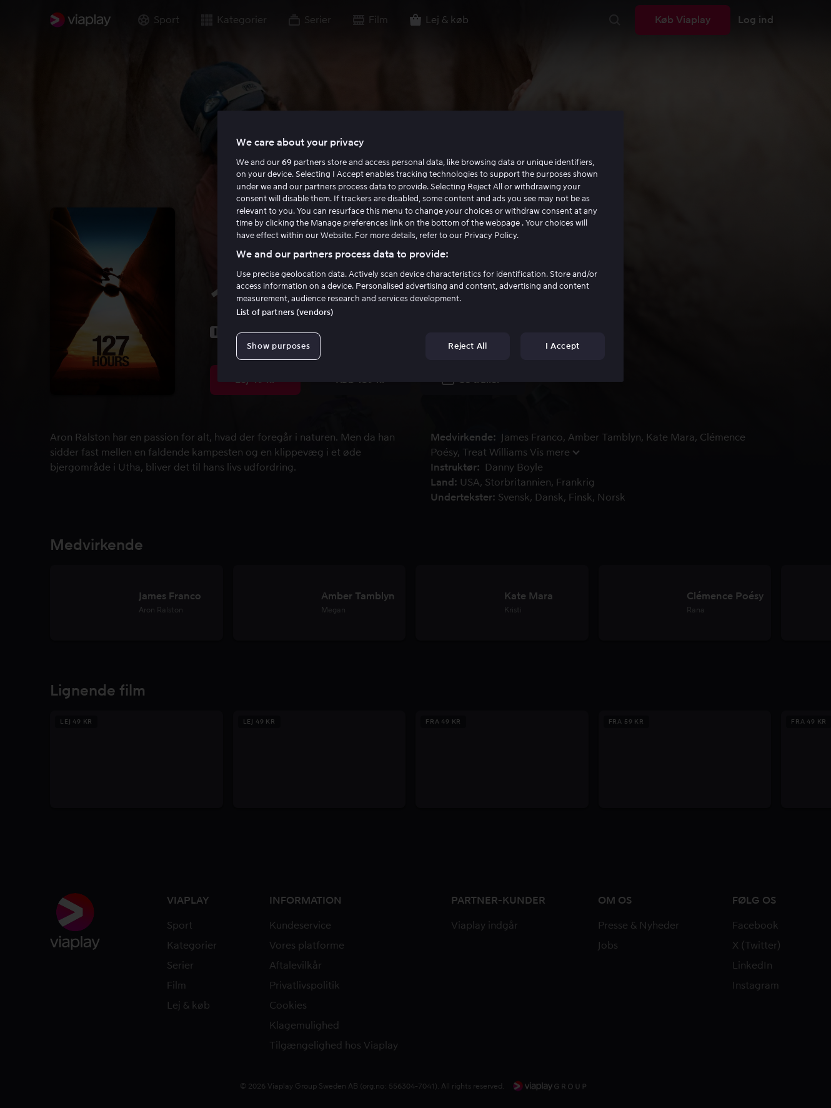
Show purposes (278, 346)
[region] (420, 246)
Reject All (467, 346)
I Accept (562, 346)
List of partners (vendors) (285, 312)
